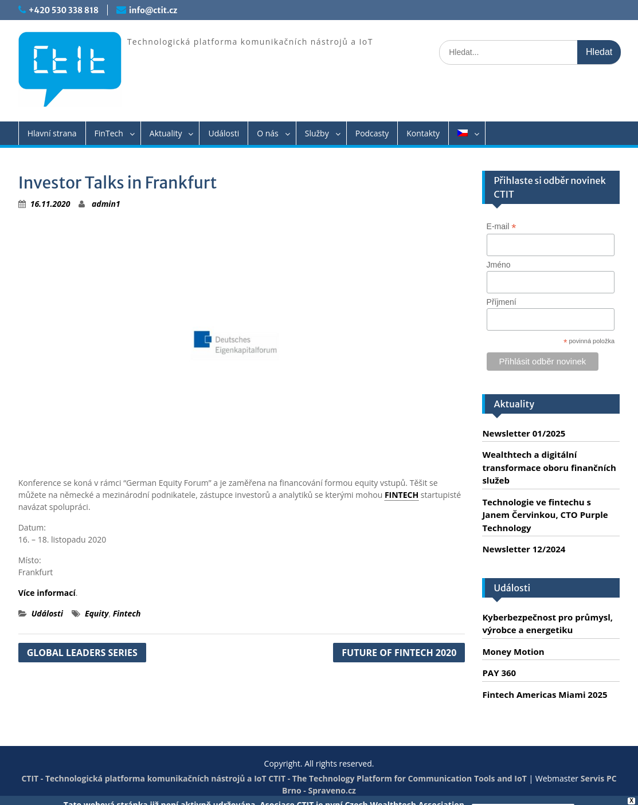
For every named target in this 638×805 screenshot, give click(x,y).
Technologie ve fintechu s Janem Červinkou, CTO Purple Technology (545, 514)
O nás (268, 133)
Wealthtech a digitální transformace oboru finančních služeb (549, 467)
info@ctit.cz (153, 10)
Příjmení (501, 302)
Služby (317, 133)
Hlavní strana (52, 133)
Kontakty (423, 133)
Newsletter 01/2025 (523, 433)
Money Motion (513, 651)
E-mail (501, 226)
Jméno (499, 264)
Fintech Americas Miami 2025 (544, 694)
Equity (97, 613)
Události (223, 133)
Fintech (127, 613)
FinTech (109, 133)
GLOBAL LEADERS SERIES (82, 652)
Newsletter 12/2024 (523, 549)
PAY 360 (499, 672)
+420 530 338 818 (64, 10)
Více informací (47, 592)
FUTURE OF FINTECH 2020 (399, 652)
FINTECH (401, 494)
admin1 (106, 203)
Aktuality (166, 133)
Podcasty (372, 133)
